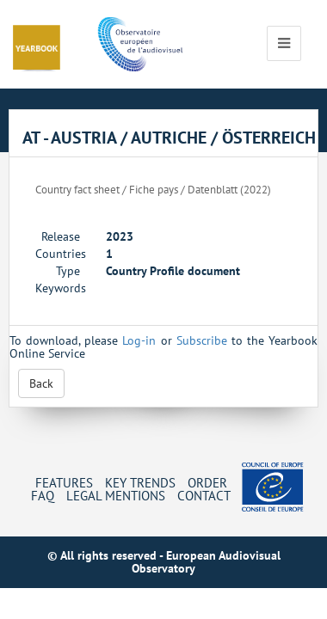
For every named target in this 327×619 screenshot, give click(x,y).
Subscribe (201, 340)
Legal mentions (115, 495)
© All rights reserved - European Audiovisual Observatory (164, 562)
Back (41, 383)
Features (64, 482)
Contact (204, 495)
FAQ (42, 495)
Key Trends (140, 482)
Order (207, 482)
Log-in (139, 340)
